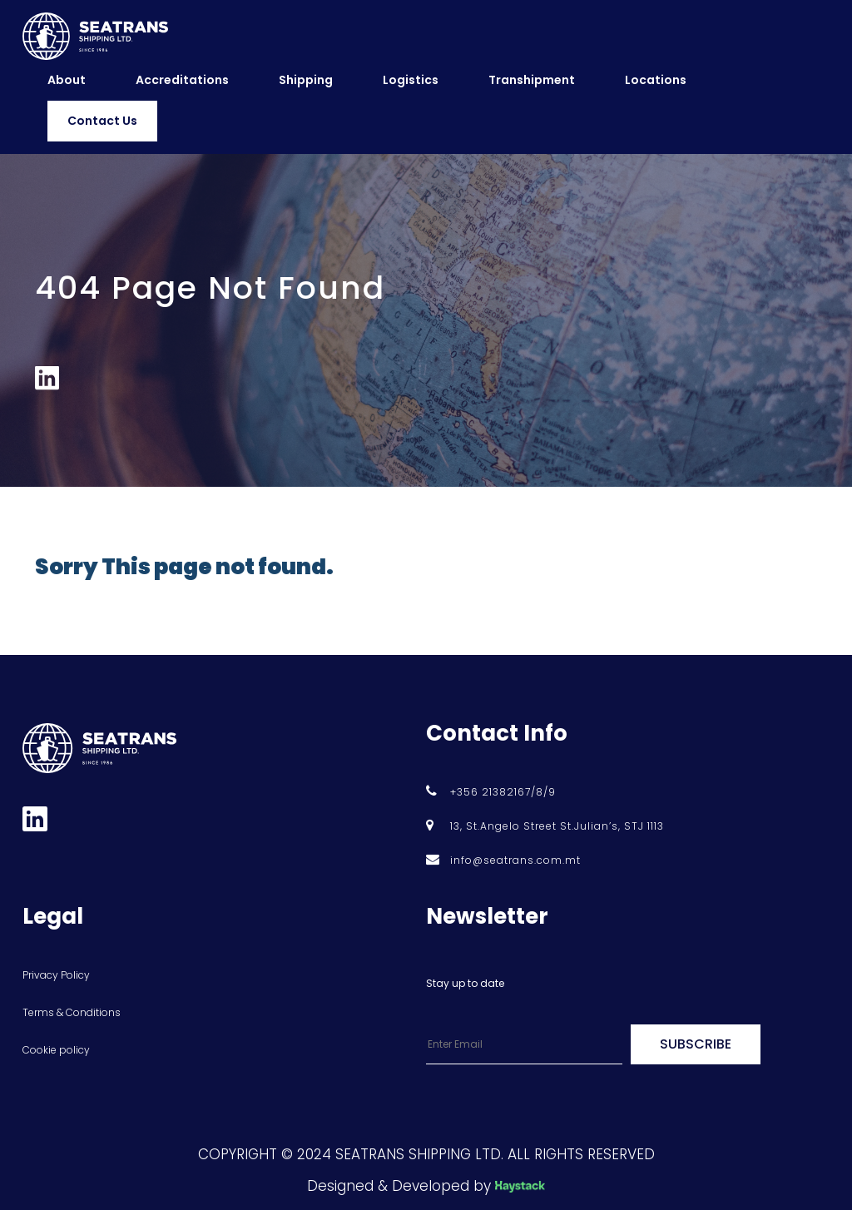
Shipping (306, 80)
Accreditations (182, 80)
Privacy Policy (56, 975)
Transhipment (531, 80)
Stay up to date (465, 983)
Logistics (410, 80)
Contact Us (102, 120)
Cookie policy (56, 1050)
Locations (655, 80)
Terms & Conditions (71, 1012)
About (66, 80)
